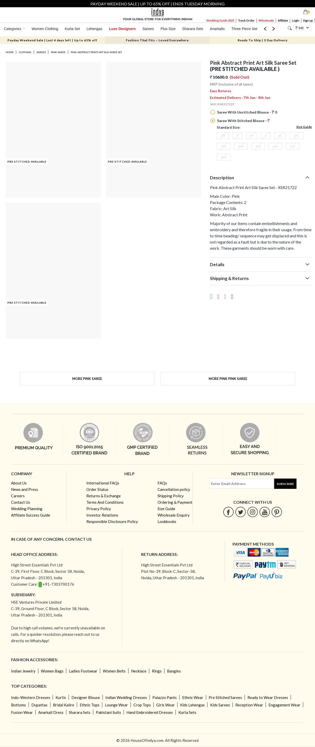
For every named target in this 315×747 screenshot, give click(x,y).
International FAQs (102, 483)
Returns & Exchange (103, 495)
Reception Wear (249, 705)
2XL (296, 135)
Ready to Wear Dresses (267, 697)
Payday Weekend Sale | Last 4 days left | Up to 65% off (52, 40)
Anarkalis (217, 29)
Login (295, 20)
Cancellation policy (174, 489)
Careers (18, 495)
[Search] (290, 28)
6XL (275, 146)
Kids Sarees (220, 705)
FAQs (162, 483)
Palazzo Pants (164, 697)
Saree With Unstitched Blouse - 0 (246, 112)
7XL (292, 146)
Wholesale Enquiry (174, 515)
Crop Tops (142, 705)
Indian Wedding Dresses (126, 697)
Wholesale (266, 20)
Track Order (246, 20)
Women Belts (114, 671)
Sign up (308, 20)
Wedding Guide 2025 (220, 20)
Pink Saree (58, 52)
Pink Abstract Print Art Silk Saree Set (96, 52)
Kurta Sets (187, 712)
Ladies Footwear (83, 671)
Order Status (97, 489)
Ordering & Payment (175, 502)
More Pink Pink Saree (228, 379)
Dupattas (39, 705)
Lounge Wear (116, 705)
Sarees (148, 29)
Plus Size (168, 29)
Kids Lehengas (192, 705)
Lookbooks (167, 521)
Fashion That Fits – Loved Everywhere (157, 40)
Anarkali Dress (50, 712)
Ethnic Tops (89, 705)
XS (223, 135)
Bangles (174, 671)
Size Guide (304, 126)
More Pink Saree (87, 379)
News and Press (24, 489)
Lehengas (95, 29)
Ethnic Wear (192, 697)
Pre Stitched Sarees (225, 697)
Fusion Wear (22, 712)
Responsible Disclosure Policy (112, 521)
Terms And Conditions (105, 502)
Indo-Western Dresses (30, 697)
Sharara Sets (192, 29)
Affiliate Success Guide (30, 515)
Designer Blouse (85, 697)
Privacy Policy (98, 508)
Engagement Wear (284, 705)
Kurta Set (72, 29)
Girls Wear (165, 705)
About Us (19, 483)
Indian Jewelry (23, 671)
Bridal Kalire (63, 705)
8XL (223, 157)
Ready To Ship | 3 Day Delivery (263, 40)
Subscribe (285, 484)
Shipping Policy (171, 495)
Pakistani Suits (108, 712)
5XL (258, 146)
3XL (223, 146)
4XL (241, 146)
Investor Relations (102, 515)
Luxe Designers (122, 29)
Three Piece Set (244, 29)
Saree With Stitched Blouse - (243, 120)
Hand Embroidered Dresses (149, 712)
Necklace (138, 671)
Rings (157, 671)
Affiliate (283, 20)
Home (10, 52)
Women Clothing (45, 29)
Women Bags (52, 671)
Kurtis (60, 697)
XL (280, 135)
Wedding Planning (26, 508)
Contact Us (20, 502)
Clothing (25, 52)
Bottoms (18, 705)
